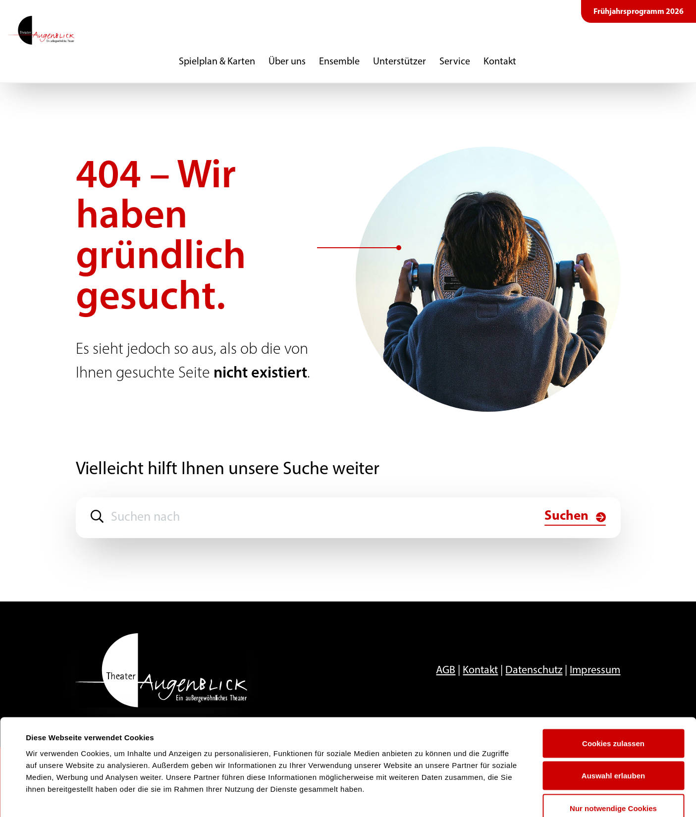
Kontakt (499, 62)
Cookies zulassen (613, 687)
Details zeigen (423, 797)
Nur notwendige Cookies (613, 752)
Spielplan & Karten (217, 62)
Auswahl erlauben (613, 719)
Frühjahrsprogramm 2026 (638, 12)
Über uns (287, 62)
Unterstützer (399, 62)
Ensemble (339, 62)
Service (454, 62)
